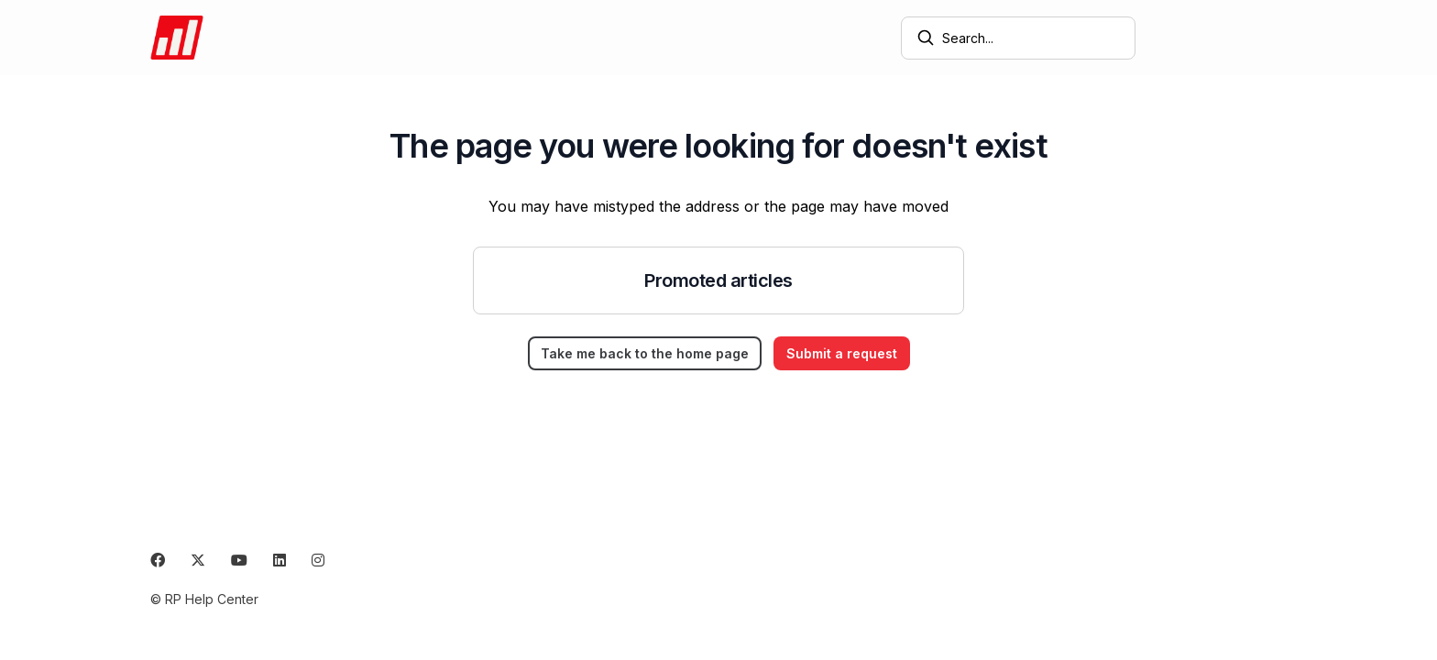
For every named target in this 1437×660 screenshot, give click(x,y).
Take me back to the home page (645, 353)
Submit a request (1218, 38)
